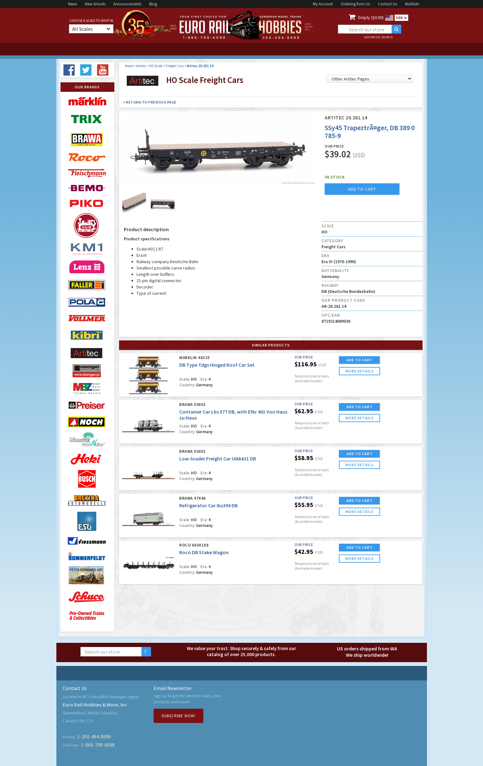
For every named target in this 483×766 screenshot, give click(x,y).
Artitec (141, 66)
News (72, 4)
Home (129, 66)
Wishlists (412, 4)
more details (360, 371)
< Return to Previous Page (149, 102)
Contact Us (387, 4)
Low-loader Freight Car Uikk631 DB (217, 458)
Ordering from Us (355, 4)
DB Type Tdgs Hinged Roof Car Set (217, 365)
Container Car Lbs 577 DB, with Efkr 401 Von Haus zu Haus (233, 414)
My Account (323, 4)
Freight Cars (175, 66)
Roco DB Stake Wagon (204, 552)
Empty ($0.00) (371, 17)
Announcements (127, 4)
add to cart (362, 189)
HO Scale (155, 66)
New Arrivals (95, 4)
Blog (153, 4)
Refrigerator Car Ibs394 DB (208, 505)
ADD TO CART (359, 360)
